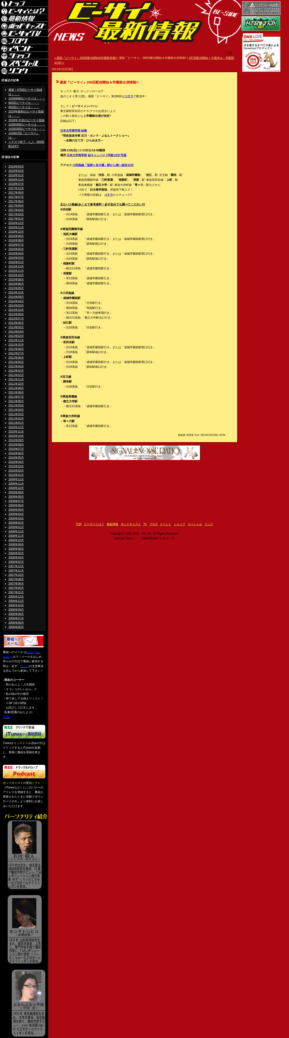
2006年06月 (16, 622)
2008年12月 (16, 531)
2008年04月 (16, 557)
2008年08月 (16, 548)
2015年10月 (16, 275)
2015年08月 (16, 279)
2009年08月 (16, 496)
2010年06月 (16, 453)
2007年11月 (16, 570)
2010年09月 (16, 440)
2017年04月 (16, 210)
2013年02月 (16, 336)
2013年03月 (16, 331)
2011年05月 (16, 405)
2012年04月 (16, 366)
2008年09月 (16, 544)
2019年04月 (16, 166)
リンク (208, 524)
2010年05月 (16, 457)
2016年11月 (16, 227)
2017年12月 (16, 188)
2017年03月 (16, 214)
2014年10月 (16, 292)
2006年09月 (16, 609)
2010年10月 (16, 436)
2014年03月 (16, 305)
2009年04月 (16, 514)
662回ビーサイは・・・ (23, 107)
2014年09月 (16, 297)
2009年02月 (16, 522)
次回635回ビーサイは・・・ (26, 129)
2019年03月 (16, 171)
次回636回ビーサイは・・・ (26, 124)
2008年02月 (16, 562)
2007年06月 (16, 583)
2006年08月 (16, 614)
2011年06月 (16, 401)
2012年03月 (16, 370)
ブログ (153, 524)
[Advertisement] (144, 478)
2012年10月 (16, 344)
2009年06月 (16, 505)
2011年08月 (16, 392)
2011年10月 (16, 383)
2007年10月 (16, 575)
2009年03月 (16, 518)
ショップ (179, 524)
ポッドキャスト (131, 524)
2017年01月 (16, 218)
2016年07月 (16, 244)
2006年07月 (16, 618)
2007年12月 (16, 566)
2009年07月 (16, 501)
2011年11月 (16, 379)
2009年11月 (16, 483)
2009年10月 (16, 488)
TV (145, 524)
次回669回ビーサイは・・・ (26, 98)
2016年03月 (16, 257)
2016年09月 (16, 236)
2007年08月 (16, 579)
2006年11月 (16, 601)
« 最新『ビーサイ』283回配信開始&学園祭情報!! (85, 58)
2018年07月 (16, 184)
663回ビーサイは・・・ (23, 102)
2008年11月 (16, 535)
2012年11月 (16, 340)
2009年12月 (16, 479)
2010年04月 (16, 462)
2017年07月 (16, 197)
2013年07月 (16, 318)
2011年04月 (16, 409)
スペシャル (195, 524)
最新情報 (112, 524)
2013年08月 (16, 314)
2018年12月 (16, 179)
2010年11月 (16, 431)
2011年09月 (16, 388)
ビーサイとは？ (94, 524)
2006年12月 (16, 596)
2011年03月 (16, 414)
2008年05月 (16, 553)
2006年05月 (16, 627)
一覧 (229, 52)
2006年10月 (16, 605)
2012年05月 (16, 362)
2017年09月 (16, 192)
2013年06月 (16, 323)
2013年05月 (16, 327)
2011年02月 (16, 418)
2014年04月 (16, 301)
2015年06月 (16, 284)
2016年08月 (16, 240)
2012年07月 (16, 353)
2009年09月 (16, 492)
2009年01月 (16, 527)
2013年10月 (16, 310)
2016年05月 (16, 249)
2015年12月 (16, 266)
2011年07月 (16, 396)
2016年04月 (16, 253)
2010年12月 (16, 427)
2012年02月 (16, 375)
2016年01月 (16, 262)
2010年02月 (16, 470)
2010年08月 (16, 444)
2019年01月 (16, 175)
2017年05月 (16, 205)
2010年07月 (16, 449)
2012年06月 (16, 357)
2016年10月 (16, 231)
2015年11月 (16, 270)
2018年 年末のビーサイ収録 (26, 120)
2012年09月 (16, 349)
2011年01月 (16, 423)
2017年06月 (16, 201)
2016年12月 (16, 223)
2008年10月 (16, 540)
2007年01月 (16, 592)
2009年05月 (16, 509)
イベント (165, 524)
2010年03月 (16, 466)
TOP (79, 524)
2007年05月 (16, 588)
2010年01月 (16, 475)
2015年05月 (16, 288)
